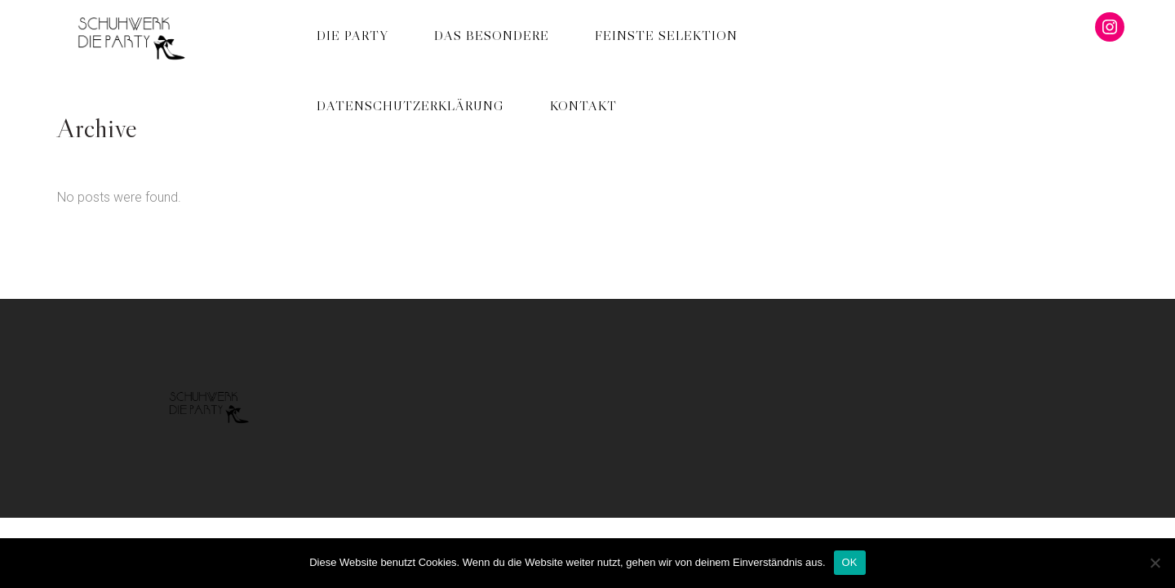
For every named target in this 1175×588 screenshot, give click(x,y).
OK (850, 562)
